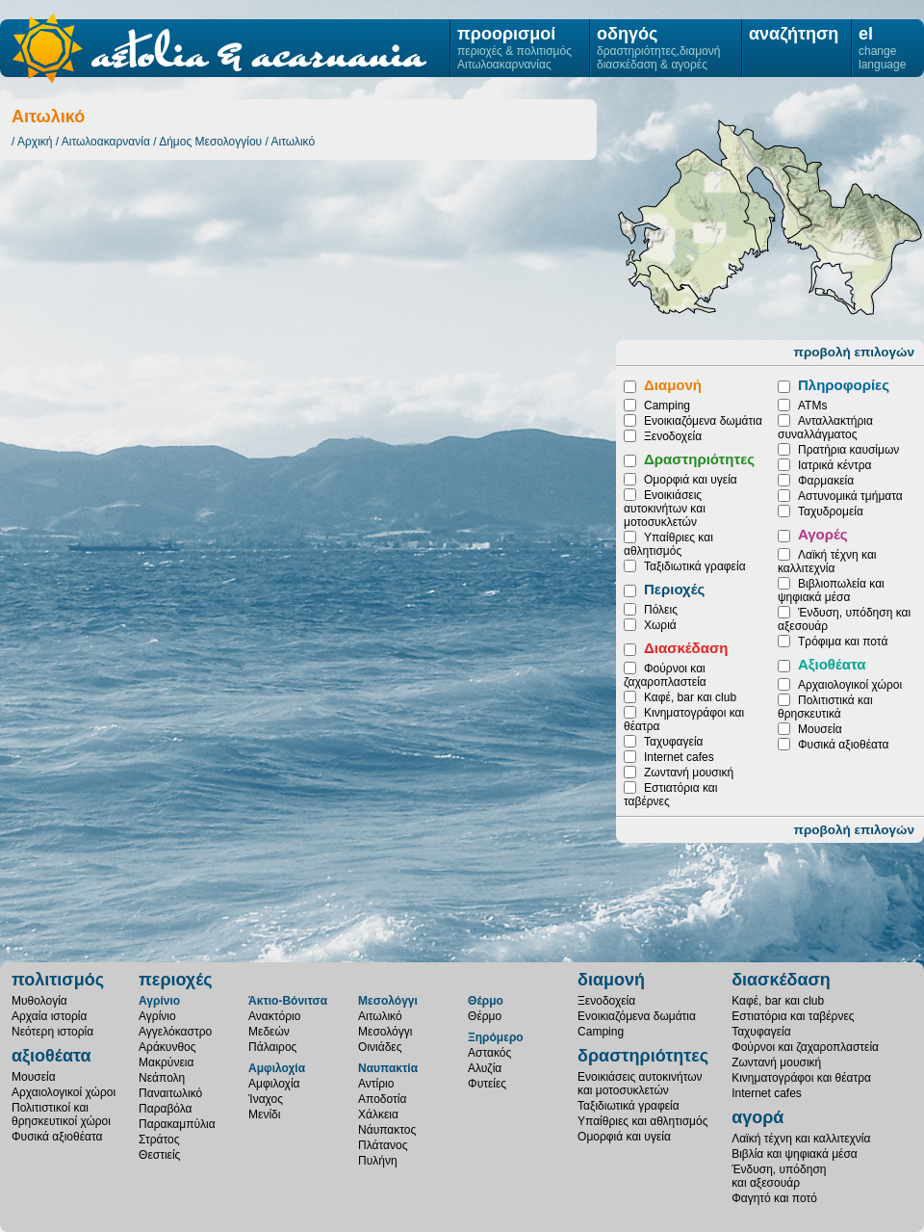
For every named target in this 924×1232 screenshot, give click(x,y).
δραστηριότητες (643, 1055)
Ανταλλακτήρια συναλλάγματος (825, 427)
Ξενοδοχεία (673, 436)
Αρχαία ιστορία (49, 1016)
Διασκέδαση (686, 648)
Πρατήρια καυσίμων (848, 450)
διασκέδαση (781, 979)
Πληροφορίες (843, 385)
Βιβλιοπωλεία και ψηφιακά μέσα (831, 590)
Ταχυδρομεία (830, 511)
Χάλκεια (378, 1114)
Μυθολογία (39, 1001)
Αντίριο (376, 1083)
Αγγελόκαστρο (175, 1031)
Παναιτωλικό (170, 1093)
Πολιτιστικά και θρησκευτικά (825, 707)
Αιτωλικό (293, 141)
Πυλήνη (378, 1160)
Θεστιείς (159, 1155)
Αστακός (489, 1053)
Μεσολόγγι (852, 238)
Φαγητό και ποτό (774, 1198)
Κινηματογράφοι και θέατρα (801, 1078)
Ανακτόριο (274, 1016)
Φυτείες (487, 1083)
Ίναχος (265, 1099)
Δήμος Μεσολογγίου (210, 141)
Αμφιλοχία (276, 1068)
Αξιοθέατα (831, 664)
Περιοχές (674, 589)
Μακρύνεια (166, 1062)
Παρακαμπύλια (177, 1124)
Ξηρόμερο (496, 1037)
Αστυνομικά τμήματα (850, 496)
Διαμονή (673, 385)
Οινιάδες (691, 225)
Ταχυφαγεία (673, 741)
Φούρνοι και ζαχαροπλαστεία (665, 675)
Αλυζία (484, 1068)
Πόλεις (661, 609)
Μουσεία (820, 729)
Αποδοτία (382, 1099)
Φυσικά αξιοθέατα (843, 744)
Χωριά (660, 625)
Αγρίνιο (159, 1001)
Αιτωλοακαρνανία (106, 141)
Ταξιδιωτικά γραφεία (695, 566)
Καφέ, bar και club (690, 697)
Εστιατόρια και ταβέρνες (793, 1016)
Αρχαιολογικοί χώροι (850, 685)
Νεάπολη (162, 1078)
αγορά (757, 1117)
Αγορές (823, 534)
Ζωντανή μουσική (688, 772)
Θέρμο (485, 1001)
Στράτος (159, 1139)
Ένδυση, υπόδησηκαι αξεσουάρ (779, 1176)
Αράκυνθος (167, 1047)
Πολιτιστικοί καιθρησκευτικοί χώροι (61, 1114)
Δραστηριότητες (699, 459)
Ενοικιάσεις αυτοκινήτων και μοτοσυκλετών (665, 508)
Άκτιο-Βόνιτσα (287, 1001)
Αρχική (34, 141)
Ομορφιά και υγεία (690, 479)
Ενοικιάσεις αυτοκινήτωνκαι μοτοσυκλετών (640, 1083)
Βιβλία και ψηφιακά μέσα (795, 1154)
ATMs (812, 405)
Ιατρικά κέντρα (834, 465)
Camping (667, 405)
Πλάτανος (382, 1145)
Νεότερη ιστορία (52, 1031)
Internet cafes (679, 757)
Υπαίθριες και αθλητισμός (668, 544)
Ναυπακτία (388, 1068)
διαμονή (611, 979)
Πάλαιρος (272, 1047)
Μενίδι (264, 1114)
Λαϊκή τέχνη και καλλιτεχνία (827, 561)
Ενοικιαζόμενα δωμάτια (703, 421)
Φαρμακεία (826, 480)
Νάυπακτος (387, 1130)
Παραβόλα (165, 1108)
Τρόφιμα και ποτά (842, 641)
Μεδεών (269, 1031)
